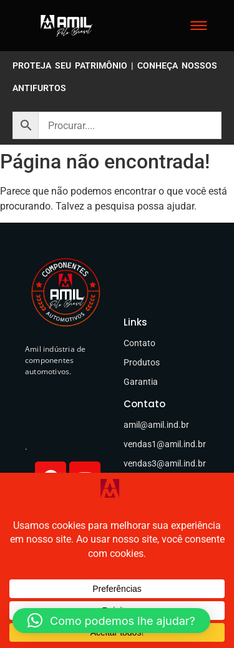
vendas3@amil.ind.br (165, 463)
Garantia (141, 382)
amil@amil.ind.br (156, 425)
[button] (111, 620)
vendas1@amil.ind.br (165, 444)
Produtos (142, 362)
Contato (139, 343)
